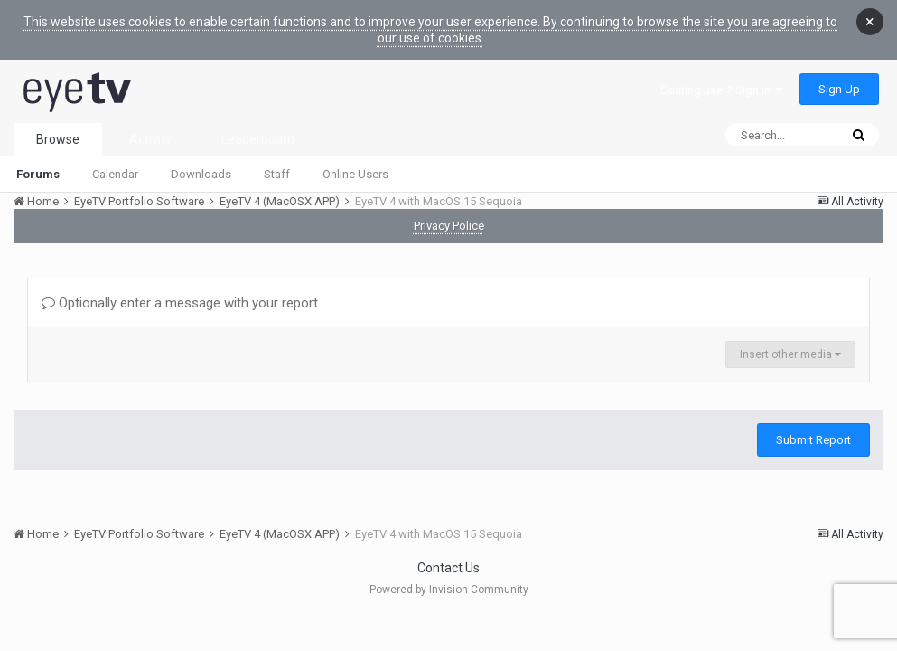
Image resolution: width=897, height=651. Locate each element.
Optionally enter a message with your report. (181, 303)
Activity (150, 139)
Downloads (201, 174)
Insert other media (790, 354)
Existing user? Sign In (721, 90)
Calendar (115, 174)
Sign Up (839, 89)
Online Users (355, 174)
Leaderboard (257, 139)
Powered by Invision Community (448, 589)
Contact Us (448, 568)
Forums (38, 174)
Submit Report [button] (813, 440)
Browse (57, 139)
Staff (277, 174)
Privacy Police (449, 225)
